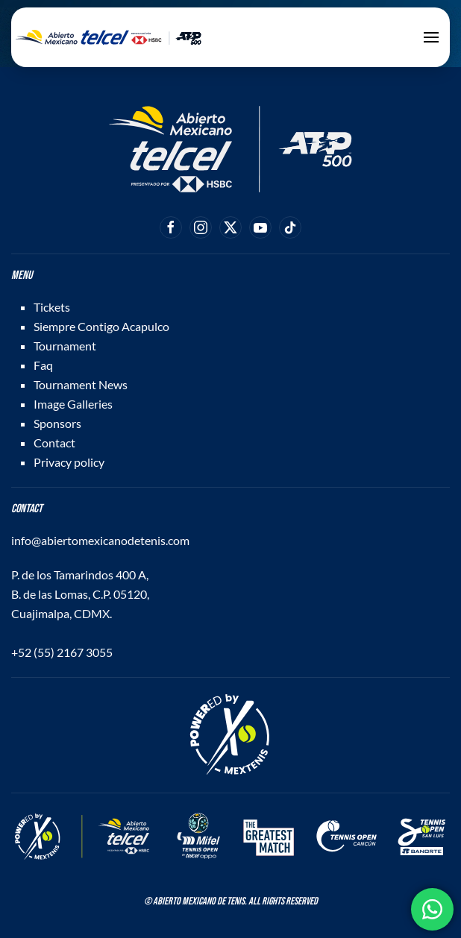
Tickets (52, 307)
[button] (431, 37)
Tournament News (81, 384)
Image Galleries (73, 404)
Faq (43, 365)
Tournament (65, 346)
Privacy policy (69, 462)
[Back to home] (108, 37)
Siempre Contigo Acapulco (101, 326)
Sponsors (57, 423)
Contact (54, 442)
